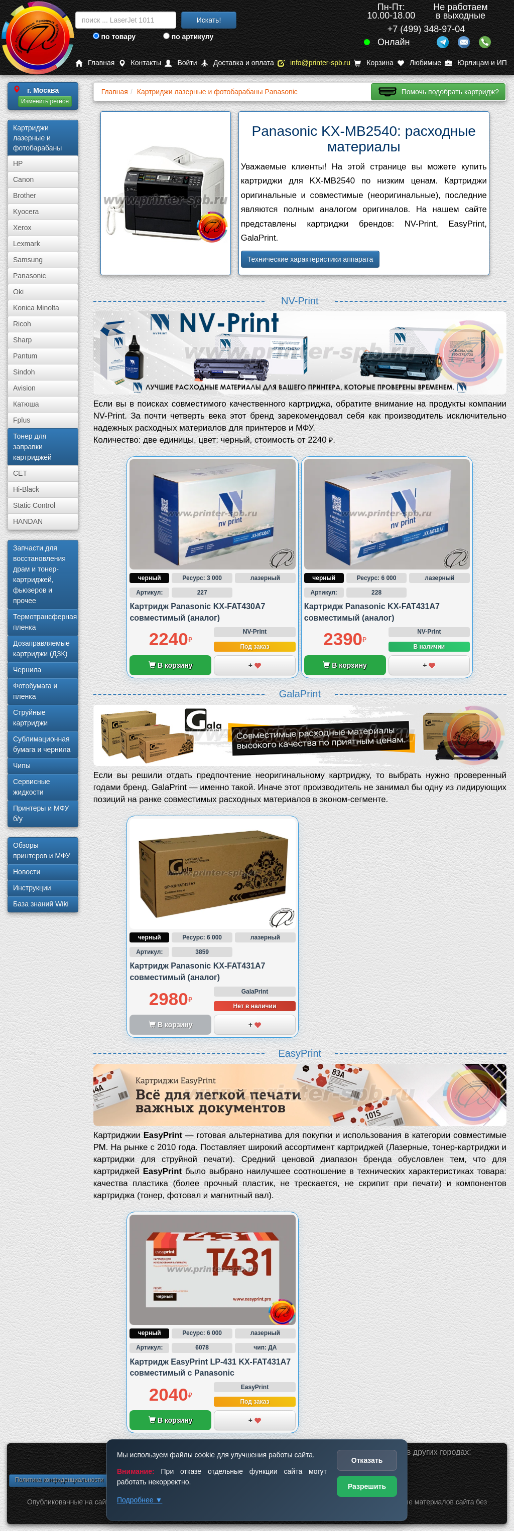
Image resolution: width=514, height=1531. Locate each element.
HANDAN (28, 521)
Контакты (139, 63)
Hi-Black (26, 489)
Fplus (21, 420)
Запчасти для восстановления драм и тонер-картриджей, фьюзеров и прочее (39, 574)
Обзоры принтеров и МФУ (41, 850)
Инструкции (32, 888)
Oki (18, 292)
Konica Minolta (36, 308)
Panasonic (29, 276)
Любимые (419, 63)
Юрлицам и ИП (476, 63)
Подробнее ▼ (139, 1500)
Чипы (22, 765)
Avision (24, 388)
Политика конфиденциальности (59, 1479)
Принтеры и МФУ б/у (41, 813)
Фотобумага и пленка (35, 691)
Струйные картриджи (30, 717)
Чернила (27, 670)
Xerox (22, 228)
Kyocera (26, 212)
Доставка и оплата (237, 63)
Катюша (26, 404)
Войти (181, 63)
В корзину (170, 665)
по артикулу (188, 37)
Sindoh (24, 372)
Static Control (34, 505)
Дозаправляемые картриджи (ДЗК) (41, 648)
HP (18, 163)
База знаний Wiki (41, 904)
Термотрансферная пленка (45, 622)
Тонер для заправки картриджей (32, 446)
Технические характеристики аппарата (310, 259)
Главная (94, 63)
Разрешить (367, 1486)
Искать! (209, 20)
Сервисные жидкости (31, 787)
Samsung (28, 260)
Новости (26, 872)
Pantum (25, 356)
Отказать (367, 1460)
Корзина (373, 63)
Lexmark (26, 244)
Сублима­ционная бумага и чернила (42, 744)
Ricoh (22, 324)
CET (20, 473)
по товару (114, 37)
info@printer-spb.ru (314, 63)
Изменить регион (45, 101)
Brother (24, 196)
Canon (23, 179)
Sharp (22, 340)
